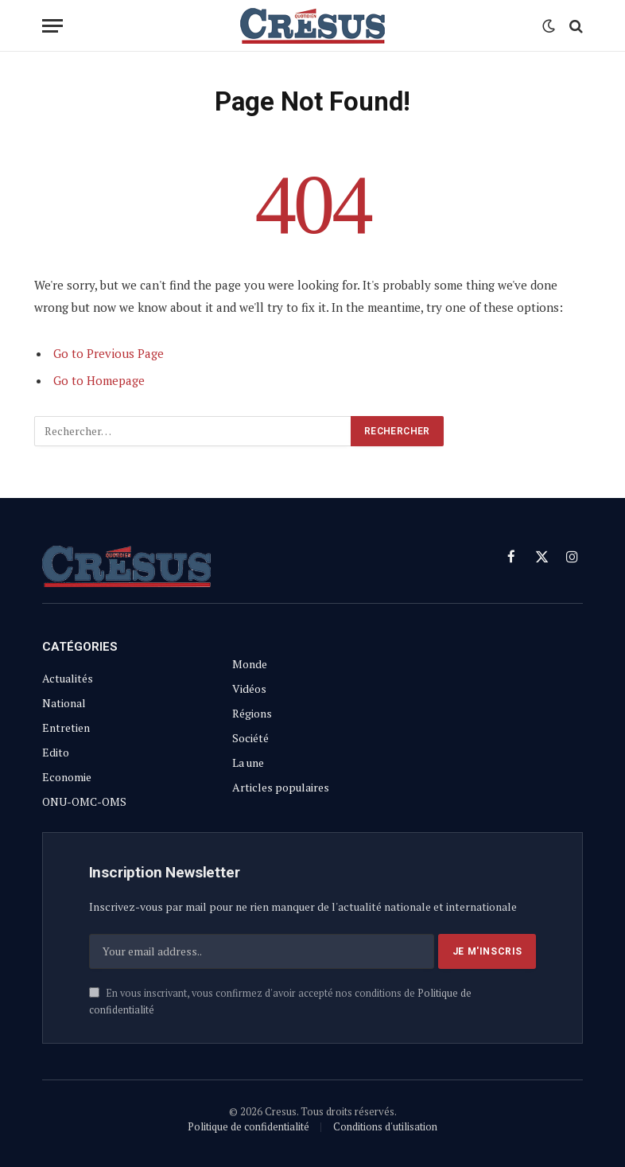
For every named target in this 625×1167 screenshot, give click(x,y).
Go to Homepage (99, 380)
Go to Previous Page (108, 353)
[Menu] (52, 26)
